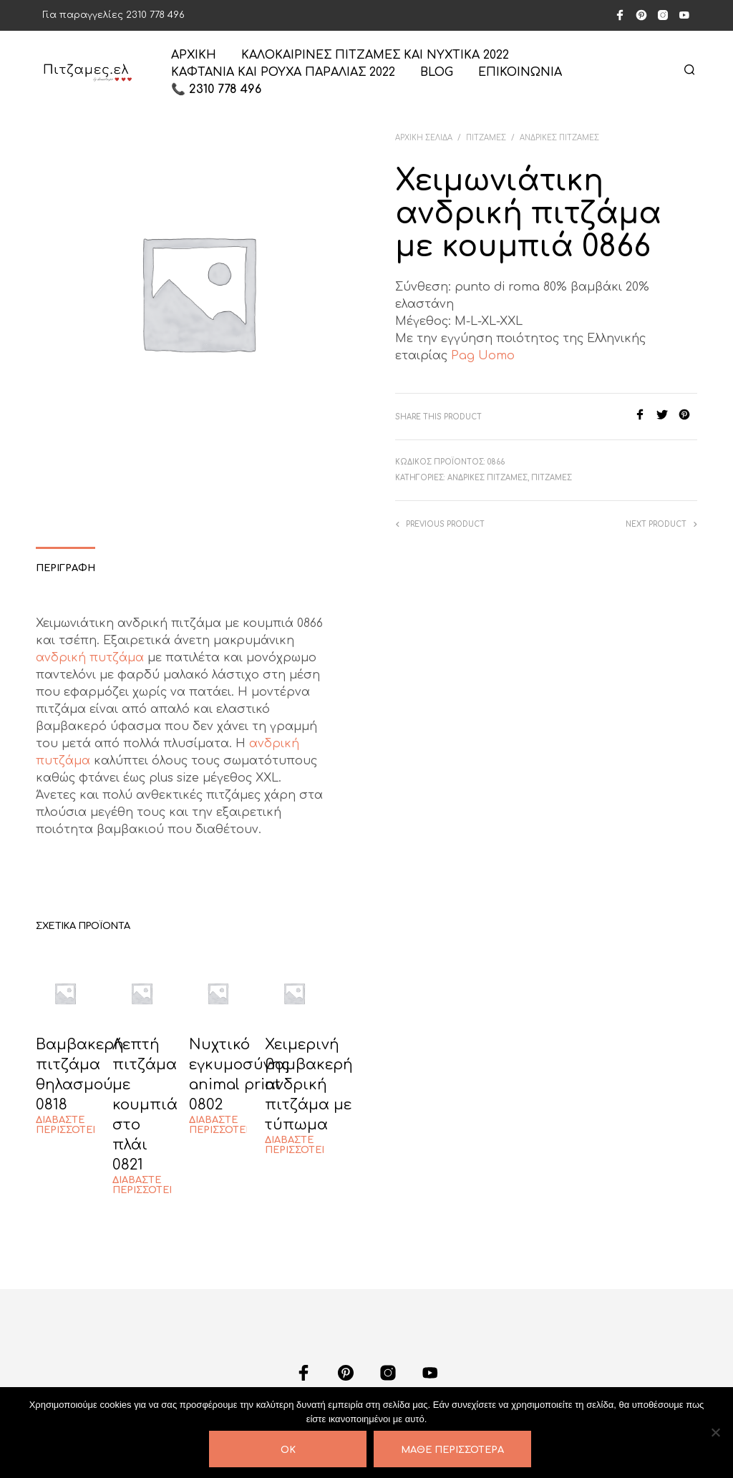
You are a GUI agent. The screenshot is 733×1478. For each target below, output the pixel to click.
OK (288, 1450)
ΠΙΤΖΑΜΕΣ (486, 138)
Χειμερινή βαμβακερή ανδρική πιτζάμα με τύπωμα (309, 1084)
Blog (436, 72)
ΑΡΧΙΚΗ (193, 55)
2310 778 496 (155, 15)
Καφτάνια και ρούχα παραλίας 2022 (283, 72)
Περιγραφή (65, 568)
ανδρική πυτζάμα (90, 657)
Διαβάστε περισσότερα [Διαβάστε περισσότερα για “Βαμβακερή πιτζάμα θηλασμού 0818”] (70, 1125)
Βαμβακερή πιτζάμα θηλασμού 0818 (80, 1074)
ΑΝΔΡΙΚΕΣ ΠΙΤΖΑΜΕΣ (559, 138)
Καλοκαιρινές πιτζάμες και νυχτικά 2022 (375, 55)
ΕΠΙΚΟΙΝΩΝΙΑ (520, 72)
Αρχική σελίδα (423, 138)
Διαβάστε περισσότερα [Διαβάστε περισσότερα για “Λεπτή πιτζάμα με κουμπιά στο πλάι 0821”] (147, 1185)
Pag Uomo (483, 355)
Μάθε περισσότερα (452, 1450)
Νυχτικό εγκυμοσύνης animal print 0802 (239, 1074)
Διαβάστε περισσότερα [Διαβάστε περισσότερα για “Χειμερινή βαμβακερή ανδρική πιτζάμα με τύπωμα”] (299, 1145)
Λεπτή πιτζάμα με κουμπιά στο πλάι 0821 (145, 1104)
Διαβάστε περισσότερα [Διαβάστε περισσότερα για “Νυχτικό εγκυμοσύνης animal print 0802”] (223, 1125)
